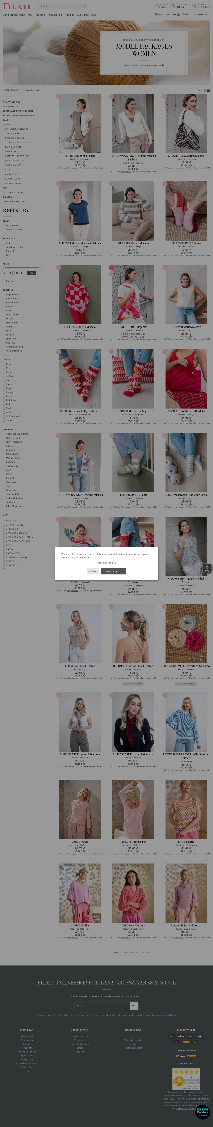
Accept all (113, 571)
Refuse (92, 571)
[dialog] (106, 563)
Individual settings (106, 563)
